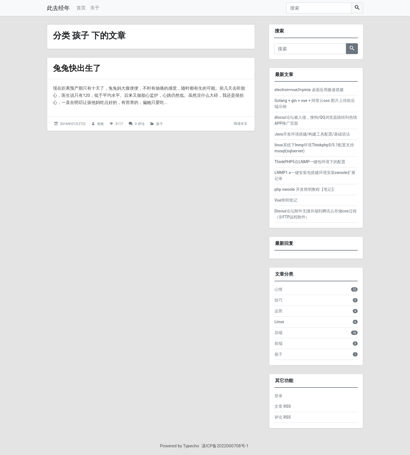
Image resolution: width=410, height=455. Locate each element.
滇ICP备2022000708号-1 (225, 445)
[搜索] (318, 8)
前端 (278, 343)
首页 (81, 8)
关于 (94, 8)
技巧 (278, 300)
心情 (278, 289)
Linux (279, 321)
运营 (278, 311)
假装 (100, 124)
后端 (278, 332)
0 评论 (140, 124)
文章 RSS (282, 406)
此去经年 (58, 8)
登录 (278, 395)
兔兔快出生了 (77, 68)
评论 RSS (282, 417)
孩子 (159, 124)
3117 (119, 124)
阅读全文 (240, 124)
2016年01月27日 (73, 124)
